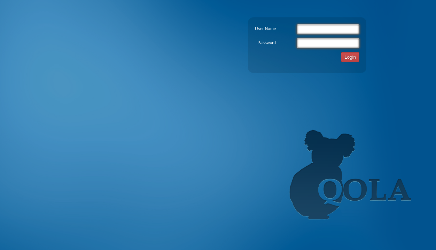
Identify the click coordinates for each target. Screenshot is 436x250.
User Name (265, 28)
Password (266, 42)
